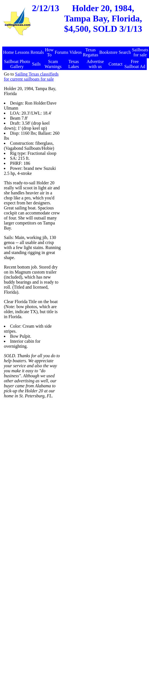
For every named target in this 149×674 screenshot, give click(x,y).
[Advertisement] (86, 130)
